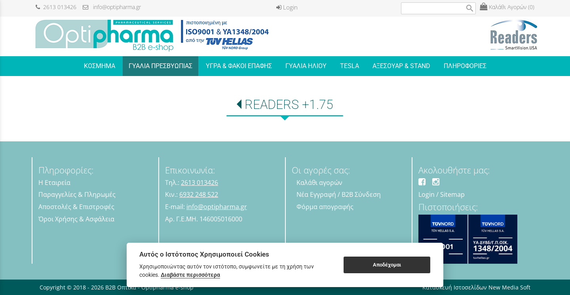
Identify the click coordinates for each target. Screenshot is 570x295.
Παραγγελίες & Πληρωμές (77, 194)
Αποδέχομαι (387, 265)
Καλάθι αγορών (319, 182)
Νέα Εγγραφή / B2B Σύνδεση (338, 194)
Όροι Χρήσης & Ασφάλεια (76, 219)
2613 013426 (56, 7)
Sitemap (452, 194)
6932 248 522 (198, 194)
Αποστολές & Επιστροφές (76, 206)
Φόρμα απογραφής (324, 206)
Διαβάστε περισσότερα (190, 275)
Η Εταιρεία (54, 182)
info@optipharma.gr (112, 7)
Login (287, 7)
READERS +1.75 (289, 104)
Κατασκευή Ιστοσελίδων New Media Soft (476, 287)
